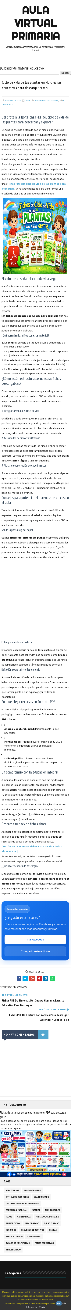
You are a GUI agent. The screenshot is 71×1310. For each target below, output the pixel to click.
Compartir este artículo (35, 951)
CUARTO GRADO (41, 1197)
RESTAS (53, 1230)
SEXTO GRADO (34, 1237)
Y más (42, 1307)
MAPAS (9, 1217)
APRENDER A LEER (32, 1190)
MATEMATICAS (24, 1217)
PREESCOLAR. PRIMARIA (47, 1217)
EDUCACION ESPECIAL (16, 1210)
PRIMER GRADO (31, 1223)
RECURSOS (11, 1230)
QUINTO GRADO (51, 1223)
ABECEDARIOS (12, 1190)
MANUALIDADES (52, 1210)
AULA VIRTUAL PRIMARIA (35, 23)
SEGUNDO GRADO (14, 1237)
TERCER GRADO (13, 1250)
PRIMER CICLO (13, 1223)
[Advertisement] (35, 600)
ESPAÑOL (35, 1210)
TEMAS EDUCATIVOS (44, 1243)
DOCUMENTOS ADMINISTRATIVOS (22, 1204)
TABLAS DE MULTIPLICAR (18, 1243)
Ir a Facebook (35, 939)
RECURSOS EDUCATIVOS (46, 100)
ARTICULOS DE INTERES (17, 1197)
